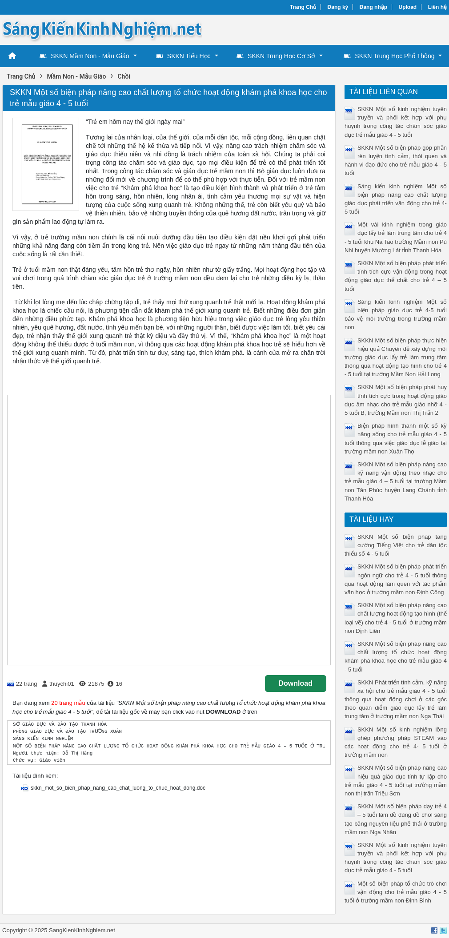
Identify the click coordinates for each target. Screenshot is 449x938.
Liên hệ (437, 7)
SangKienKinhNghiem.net (82, 930)
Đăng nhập (373, 7)
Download (296, 683)
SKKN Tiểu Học (183, 56)
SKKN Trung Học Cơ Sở (276, 56)
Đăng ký (338, 7)
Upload (408, 7)
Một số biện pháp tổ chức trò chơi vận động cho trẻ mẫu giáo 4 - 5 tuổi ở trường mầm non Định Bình (396, 892)
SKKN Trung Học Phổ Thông (389, 56)
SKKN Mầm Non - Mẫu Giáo (84, 56)
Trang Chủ (303, 7)
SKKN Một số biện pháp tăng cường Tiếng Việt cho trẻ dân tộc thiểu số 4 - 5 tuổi (396, 545)
